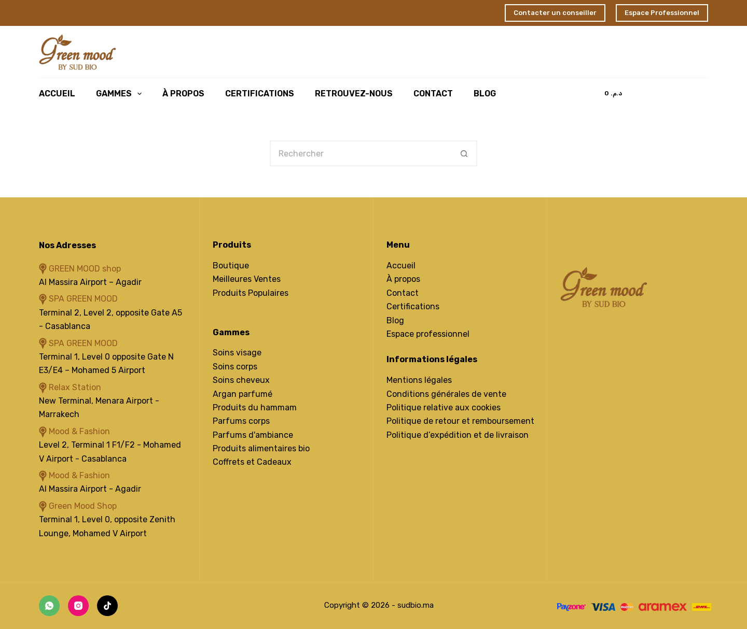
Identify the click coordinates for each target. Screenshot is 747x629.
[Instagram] (78, 605)
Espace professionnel (427, 334)
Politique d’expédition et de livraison (457, 435)
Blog (485, 93)
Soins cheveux (241, 380)
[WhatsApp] (49, 605)
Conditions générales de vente (446, 394)
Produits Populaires (250, 293)
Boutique (231, 265)
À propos (403, 279)
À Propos (183, 93)
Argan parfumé (242, 394)
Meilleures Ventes (247, 279)
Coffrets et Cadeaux (252, 462)
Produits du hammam (255, 407)
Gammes (121, 94)
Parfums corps (241, 421)
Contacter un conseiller (555, 13)
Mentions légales (419, 380)
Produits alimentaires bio (261, 448)
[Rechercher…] (360, 153)
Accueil (57, 93)
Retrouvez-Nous (354, 93)
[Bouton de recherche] (464, 153)
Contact (433, 93)
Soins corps (235, 366)
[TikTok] (107, 605)
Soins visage (237, 353)
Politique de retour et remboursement (460, 421)
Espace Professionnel (662, 13)
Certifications (259, 93)
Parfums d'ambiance (253, 435)
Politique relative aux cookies (443, 407)
